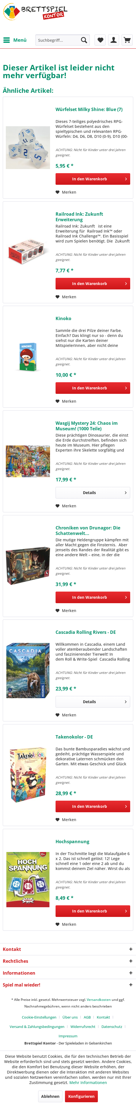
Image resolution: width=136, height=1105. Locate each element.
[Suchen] (84, 40)
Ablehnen (50, 1096)
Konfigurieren (81, 1096)
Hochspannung (72, 842)
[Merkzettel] (100, 40)
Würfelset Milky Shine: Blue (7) (89, 109)
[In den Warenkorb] (93, 179)
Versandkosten (99, 999)
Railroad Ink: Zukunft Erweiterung (79, 216)
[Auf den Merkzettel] (66, 192)
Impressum (68, 1035)
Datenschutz (111, 1026)
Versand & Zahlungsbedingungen (37, 1026)
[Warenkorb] (127, 40)
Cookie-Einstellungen (39, 1017)
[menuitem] (14, 40)
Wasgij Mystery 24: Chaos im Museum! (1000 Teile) (87, 425)
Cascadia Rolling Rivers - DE (86, 632)
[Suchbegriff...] (62, 40)
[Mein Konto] (113, 40)
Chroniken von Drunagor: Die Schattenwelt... (88, 530)
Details (105, 491)
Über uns (70, 1017)
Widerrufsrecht (82, 1026)
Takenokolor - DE (74, 737)
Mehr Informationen (88, 1082)
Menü (15, 39)
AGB (87, 1017)
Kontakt (103, 1017)
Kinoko (63, 318)
